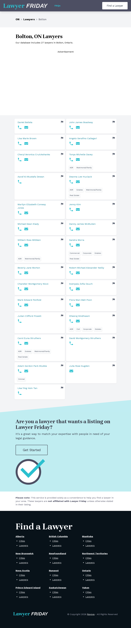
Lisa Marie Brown (27, 138)
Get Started (32, 450)
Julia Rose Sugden (79, 366)
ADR (71, 168)
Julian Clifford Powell (29, 316)
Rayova (91, 614)
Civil (78, 329)
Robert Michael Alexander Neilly (86, 267)
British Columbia (58, 536)
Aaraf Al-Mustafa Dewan (31, 176)
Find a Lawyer (115, 5)
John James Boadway (81, 122)
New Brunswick (24, 553)
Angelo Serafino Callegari (83, 138)
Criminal (21, 379)
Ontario (86, 570)
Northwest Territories (95, 553)
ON (18, 19)
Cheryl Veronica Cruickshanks (34, 154)
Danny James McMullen (82, 224)
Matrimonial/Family (84, 168)
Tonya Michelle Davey (81, 154)
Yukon (85, 587)
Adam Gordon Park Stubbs (32, 366)
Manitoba (87, 536)
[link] (40, 126)
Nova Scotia (23, 570)
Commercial (75, 253)
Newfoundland (57, 553)
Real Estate (74, 195)
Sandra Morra (76, 240)
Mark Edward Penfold (29, 300)
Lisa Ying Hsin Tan (27, 388)
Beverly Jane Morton (29, 267)
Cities (22, 541)
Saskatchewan (57, 587)
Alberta (20, 536)
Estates (80, 190)
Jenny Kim (75, 204)
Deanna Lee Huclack (80, 176)
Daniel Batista (25, 122)
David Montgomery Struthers (85, 338)
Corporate (87, 253)
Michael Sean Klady (28, 224)
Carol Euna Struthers (29, 338)
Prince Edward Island (28, 587)
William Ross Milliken (29, 240)
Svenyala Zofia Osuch (81, 283)
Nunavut (54, 570)
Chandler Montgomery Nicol (33, 283)
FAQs (57, 5)
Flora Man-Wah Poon (80, 300)
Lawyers (29, 19)
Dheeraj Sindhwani (79, 316)
